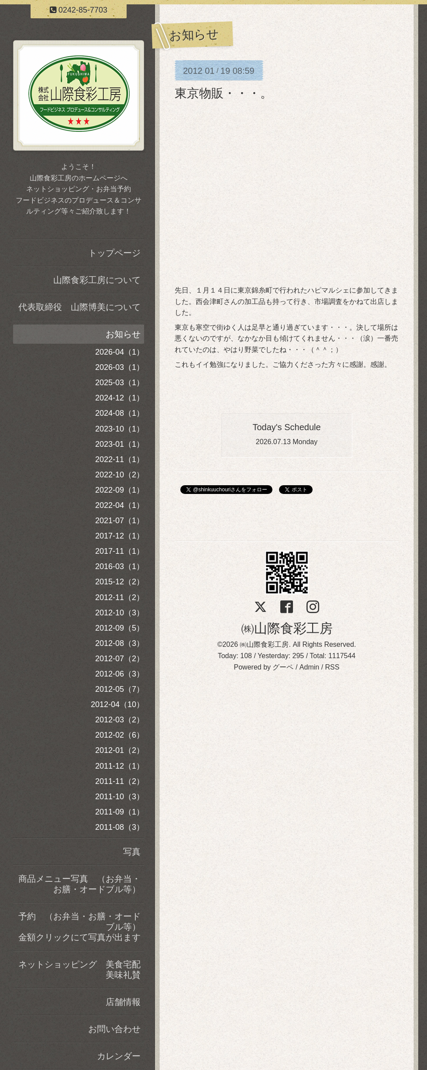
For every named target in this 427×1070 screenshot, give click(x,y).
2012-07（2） (119, 658)
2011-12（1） (119, 766)
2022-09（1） (119, 490)
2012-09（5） (119, 628)
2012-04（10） (117, 704)
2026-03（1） (119, 367)
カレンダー (119, 1056)
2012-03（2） (119, 719)
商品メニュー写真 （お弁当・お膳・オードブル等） (79, 884)
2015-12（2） (119, 581)
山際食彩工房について (97, 280)
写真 (132, 851)
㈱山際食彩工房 (287, 628)
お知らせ (123, 334)
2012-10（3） (119, 612)
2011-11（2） (119, 781)
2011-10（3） (119, 796)
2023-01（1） (119, 444)
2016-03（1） (119, 566)
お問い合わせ (114, 1029)
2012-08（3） (119, 643)
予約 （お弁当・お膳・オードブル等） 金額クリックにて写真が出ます (81, 926)
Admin (309, 667)
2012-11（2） (119, 597)
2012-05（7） (119, 689)
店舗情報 (123, 1002)
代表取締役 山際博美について (79, 307)
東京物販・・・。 (223, 93)
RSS (332, 667)
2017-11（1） (119, 551)
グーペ (282, 667)
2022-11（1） (119, 459)
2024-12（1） (119, 397)
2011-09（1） (119, 812)
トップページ (114, 253)
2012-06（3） (119, 674)
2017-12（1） (119, 536)
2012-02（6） (119, 735)
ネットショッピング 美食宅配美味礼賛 (79, 970)
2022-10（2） (119, 474)
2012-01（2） (119, 750)
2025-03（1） (119, 382)
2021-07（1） (119, 520)
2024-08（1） (119, 413)
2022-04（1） (119, 505)
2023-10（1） (119, 429)
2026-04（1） (119, 352)
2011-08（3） (119, 827)
